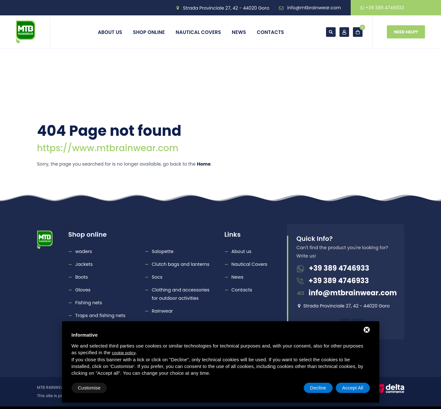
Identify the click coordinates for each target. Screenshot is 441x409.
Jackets (84, 264)
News (239, 32)
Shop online (149, 32)
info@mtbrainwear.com (314, 7)
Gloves (83, 290)
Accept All (352, 387)
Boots (81, 277)
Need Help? (406, 32)
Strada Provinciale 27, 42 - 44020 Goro (226, 8)
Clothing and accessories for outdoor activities (180, 294)
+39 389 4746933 (382, 7)
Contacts (270, 32)
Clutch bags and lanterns (180, 264)
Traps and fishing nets (100, 315)
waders (83, 251)
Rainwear (162, 311)
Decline (318, 387)
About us (110, 32)
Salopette (163, 251)
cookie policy (123, 352)
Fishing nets (88, 302)
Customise (89, 387)
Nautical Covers (198, 32)
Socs (157, 277)
